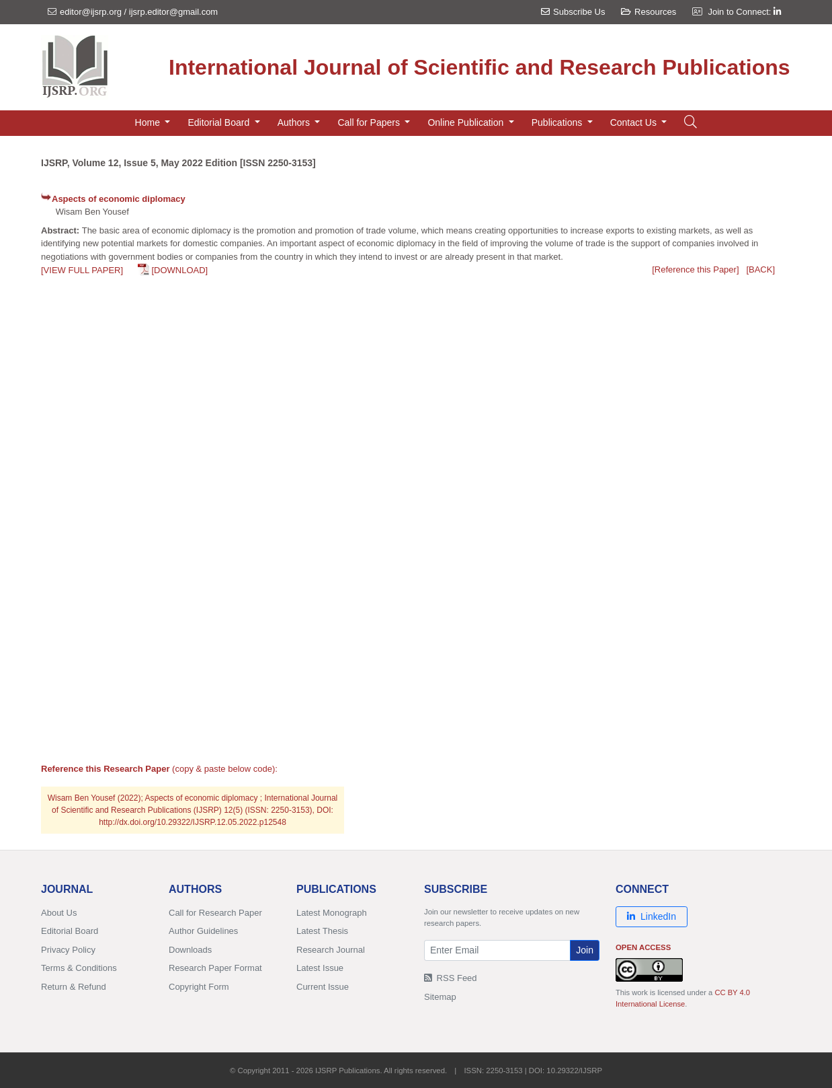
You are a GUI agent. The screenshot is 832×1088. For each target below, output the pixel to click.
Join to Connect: (744, 12)
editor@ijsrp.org (91, 12)
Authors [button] (295, 122)
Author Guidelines (203, 931)
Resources (648, 12)
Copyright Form (199, 987)
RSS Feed (450, 978)
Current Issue (322, 987)
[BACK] (760, 269)
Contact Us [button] (634, 122)
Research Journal (330, 950)
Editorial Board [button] (220, 122)
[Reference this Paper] (695, 269)
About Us (59, 913)
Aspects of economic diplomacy (118, 199)
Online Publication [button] (466, 122)
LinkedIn (651, 916)
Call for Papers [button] (369, 122)
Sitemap (440, 997)
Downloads (190, 950)
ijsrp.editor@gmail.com (173, 12)
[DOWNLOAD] (179, 270)
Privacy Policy (68, 950)
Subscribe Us (573, 12)
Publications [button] (558, 122)
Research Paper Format (215, 968)
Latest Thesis (322, 931)
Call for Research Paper (215, 913)
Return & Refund (73, 987)
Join (584, 950)
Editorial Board (69, 931)
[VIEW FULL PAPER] (82, 270)
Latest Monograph (331, 913)
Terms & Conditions (79, 968)
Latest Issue (319, 968)
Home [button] (149, 122)
